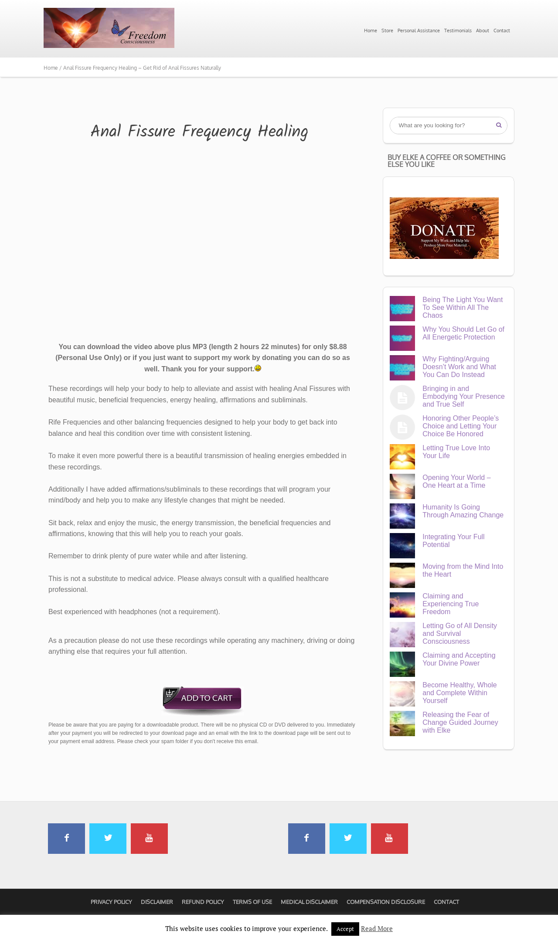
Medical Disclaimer (309, 901)
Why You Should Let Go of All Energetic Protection (463, 333)
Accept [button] (345, 929)
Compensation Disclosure (386, 901)
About (482, 30)
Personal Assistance (419, 30)
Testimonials (458, 30)
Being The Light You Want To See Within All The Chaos (462, 307)
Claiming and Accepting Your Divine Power (458, 659)
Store (387, 30)
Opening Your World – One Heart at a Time (456, 481)
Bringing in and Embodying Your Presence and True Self (463, 396)
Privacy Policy (111, 901)
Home (370, 30)
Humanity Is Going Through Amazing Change (463, 511)
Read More (377, 928)
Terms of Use (252, 901)
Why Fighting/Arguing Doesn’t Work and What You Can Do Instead (459, 366)
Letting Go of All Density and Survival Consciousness (459, 633)
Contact (501, 30)
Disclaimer (157, 901)
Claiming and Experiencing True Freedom (450, 603)
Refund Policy (203, 901)
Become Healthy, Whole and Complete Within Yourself (459, 692)
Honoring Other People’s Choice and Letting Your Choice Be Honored (460, 426)
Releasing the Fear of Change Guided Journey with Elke (460, 722)
